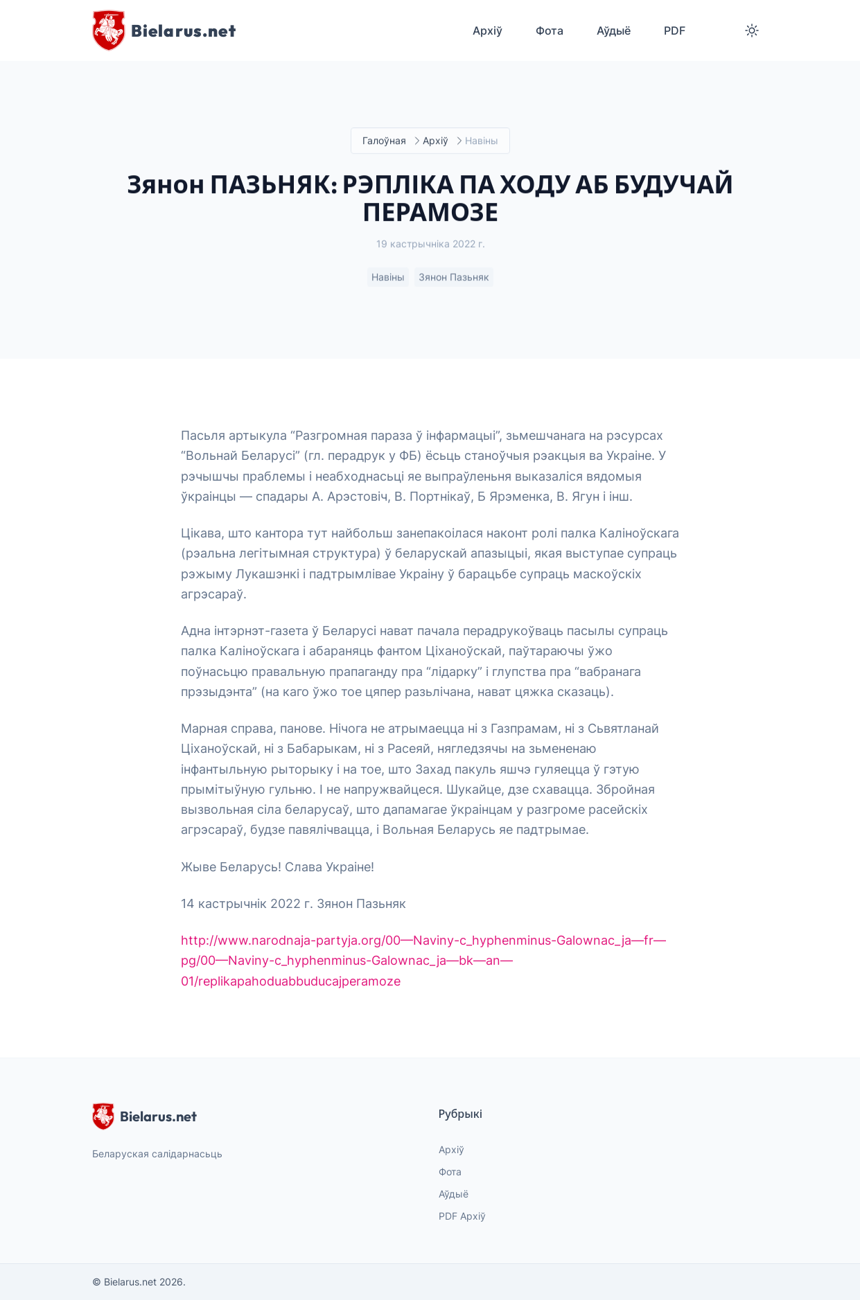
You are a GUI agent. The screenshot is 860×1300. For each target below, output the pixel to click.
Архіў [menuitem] (487, 30)
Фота (450, 1171)
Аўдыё (453, 1194)
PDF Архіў (462, 1216)
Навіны (388, 277)
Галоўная (384, 141)
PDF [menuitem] (674, 30)
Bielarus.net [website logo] (144, 1116)
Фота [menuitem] (549, 30)
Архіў (435, 141)
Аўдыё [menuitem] (614, 30)
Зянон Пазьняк (454, 277)
